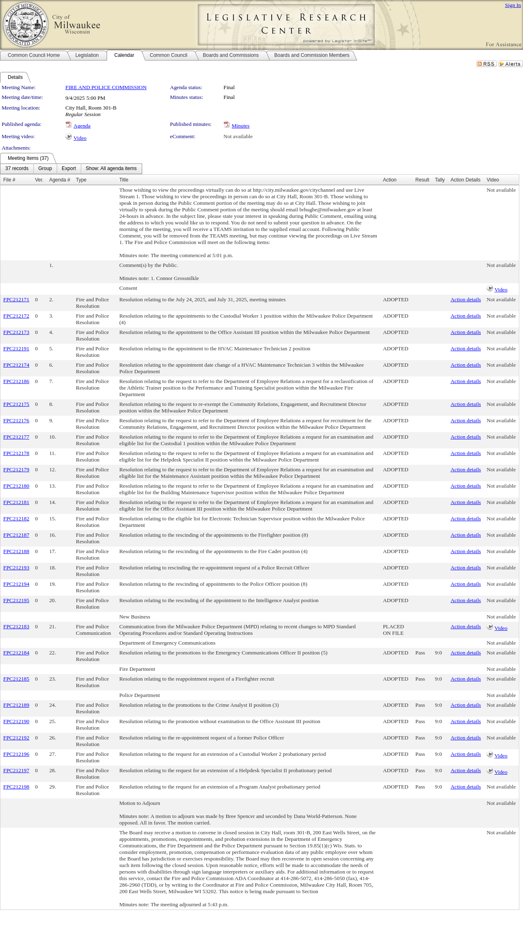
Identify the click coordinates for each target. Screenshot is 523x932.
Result (422, 180)
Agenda (82, 126)
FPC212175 (16, 404)
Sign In (513, 5)
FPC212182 (16, 518)
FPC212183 (16, 626)
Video (80, 138)
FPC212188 (16, 551)
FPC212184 (16, 653)
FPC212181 (16, 502)
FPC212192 (16, 738)
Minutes (241, 126)
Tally (440, 180)
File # (9, 180)
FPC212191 (16, 348)
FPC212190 (16, 721)
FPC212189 (16, 705)
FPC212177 (16, 437)
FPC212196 (16, 754)
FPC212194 (16, 584)
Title (123, 180)
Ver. (39, 180)
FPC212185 (16, 679)
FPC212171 (16, 299)
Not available (238, 136)
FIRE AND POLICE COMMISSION (106, 87)
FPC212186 (16, 381)
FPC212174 (16, 365)
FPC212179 (16, 469)
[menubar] (71, 169)
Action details (466, 299)
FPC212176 (16, 420)
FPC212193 (16, 568)
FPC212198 (16, 787)
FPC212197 (16, 770)
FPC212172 (16, 316)
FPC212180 (16, 486)
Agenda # (59, 180)
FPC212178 (16, 453)
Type (81, 180)
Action (389, 180)
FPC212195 (16, 600)
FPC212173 (16, 332)
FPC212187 (16, 535)
